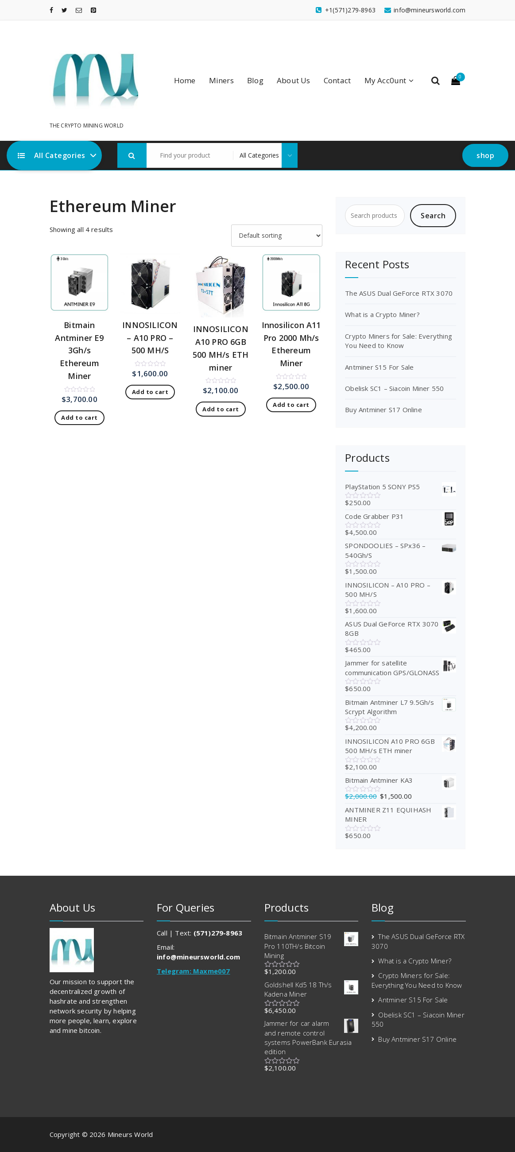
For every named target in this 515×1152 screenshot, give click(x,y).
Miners (221, 80)
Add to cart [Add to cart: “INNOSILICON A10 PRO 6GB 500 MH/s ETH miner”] (220, 409)
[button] (132, 155)
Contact (337, 80)
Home (185, 80)
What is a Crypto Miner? (382, 314)
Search (433, 215)
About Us (293, 80)
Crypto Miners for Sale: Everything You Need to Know (398, 341)
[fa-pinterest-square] (93, 10)
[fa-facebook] (51, 10)
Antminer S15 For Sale (379, 367)
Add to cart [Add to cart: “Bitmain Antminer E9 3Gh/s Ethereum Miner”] (79, 417)
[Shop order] (276, 235)
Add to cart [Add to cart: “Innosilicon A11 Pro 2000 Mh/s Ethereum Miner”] (291, 405)
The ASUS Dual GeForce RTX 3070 (399, 293)
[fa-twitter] (64, 10)
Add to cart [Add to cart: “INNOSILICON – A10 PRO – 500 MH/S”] (150, 392)
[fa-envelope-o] (79, 10)
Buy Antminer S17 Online (383, 409)
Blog (255, 80)
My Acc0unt (385, 80)
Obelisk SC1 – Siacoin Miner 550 (394, 388)
